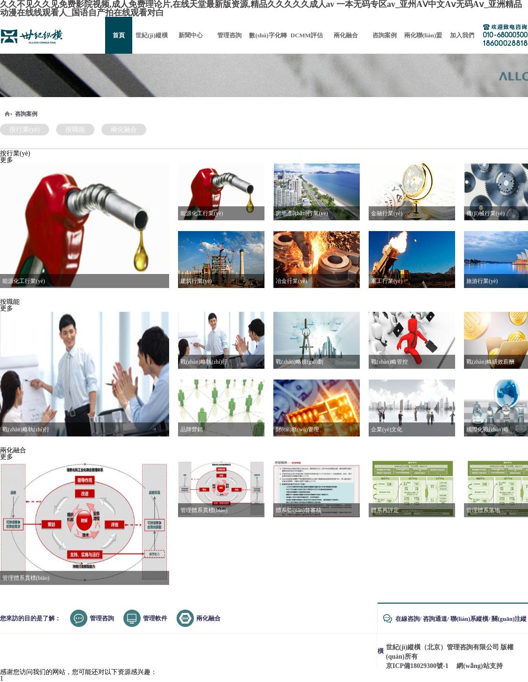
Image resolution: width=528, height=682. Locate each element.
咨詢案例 (26, 114)
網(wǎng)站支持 (479, 665)
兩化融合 (124, 129)
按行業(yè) (24, 129)
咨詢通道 (435, 618)
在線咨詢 (407, 618)
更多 (6, 159)
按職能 (75, 129)
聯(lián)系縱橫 (469, 618)
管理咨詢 (102, 618)
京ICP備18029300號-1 (417, 665)
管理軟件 (155, 618)
